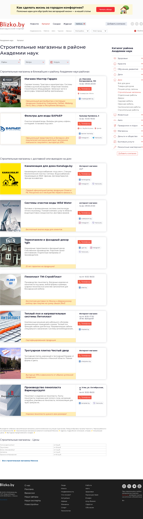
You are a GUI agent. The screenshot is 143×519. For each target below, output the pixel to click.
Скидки (57, 24)
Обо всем (90, 507)
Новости (34, 24)
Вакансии (30, 493)
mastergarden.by (86, 99)
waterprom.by (85, 219)
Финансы (65, 504)
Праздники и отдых (125, 124)
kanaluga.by (84, 180)
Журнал (68, 24)
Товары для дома (125, 86)
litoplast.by (84, 329)
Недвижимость (35, 31)
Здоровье (120, 58)
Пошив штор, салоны (126, 89)
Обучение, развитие (126, 69)
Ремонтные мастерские (127, 145)
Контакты (3, 499)
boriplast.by (84, 403)
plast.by (83, 288)
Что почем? (66, 495)
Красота (120, 63)
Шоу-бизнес (91, 501)
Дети (118, 74)
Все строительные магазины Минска (19, 461)
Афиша (69, 31)
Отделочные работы (126, 94)
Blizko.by (125, 495)
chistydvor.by (85, 361)
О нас (27, 485)
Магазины (121, 129)
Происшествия (92, 495)
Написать (97, 138)
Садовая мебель (125, 100)
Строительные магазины (128, 92)
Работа (46, 31)
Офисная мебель (125, 103)
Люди (63, 485)
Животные (121, 113)
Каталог (46, 24)
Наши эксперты (33, 500)
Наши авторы (31, 497)
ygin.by (83, 248)
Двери (120, 97)
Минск (63, 488)
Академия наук (6, 40)
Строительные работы (127, 108)
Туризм (60, 31)
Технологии (66, 511)
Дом (118, 80)
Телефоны (85, 89)
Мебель (79, 24)
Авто (53, 31)
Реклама (29, 489)
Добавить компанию (116, 24)
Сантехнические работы (128, 106)
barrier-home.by (86, 134)
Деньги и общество (125, 135)
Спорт (63, 507)
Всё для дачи (123, 83)
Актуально (65, 498)
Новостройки (31, 504)
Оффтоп (89, 504)
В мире (88, 498)
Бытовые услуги (123, 140)
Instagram (84, 138)
